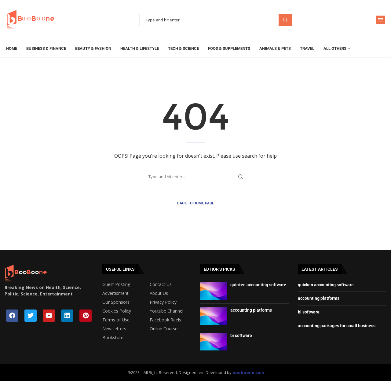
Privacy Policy (163, 302)
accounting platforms (251, 310)
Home (11, 48)
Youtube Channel (166, 311)
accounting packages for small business (336, 325)
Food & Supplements (229, 48)
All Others (334, 48)
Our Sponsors (116, 302)
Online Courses (165, 329)
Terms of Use (116, 320)
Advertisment (115, 293)
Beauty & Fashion (93, 48)
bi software (241, 335)
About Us (159, 293)
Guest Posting (116, 284)
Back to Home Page (195, 203)
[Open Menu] (380, 20)
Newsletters (114, 329)
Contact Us (161, 284)
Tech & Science (183, 48)
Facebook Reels (165, 320)
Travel (307, 48)
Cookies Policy (116, 311)
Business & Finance (46, 48)
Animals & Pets (275, 48)
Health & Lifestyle (139, 48)
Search (285, 20)
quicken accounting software (258, 284)
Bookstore (112, 337)
